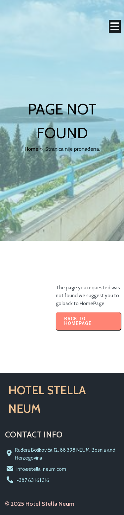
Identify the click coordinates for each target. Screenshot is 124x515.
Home (31, 149)
